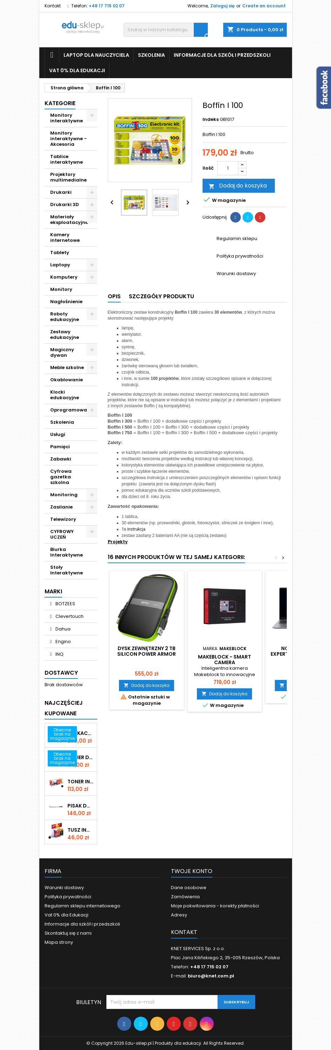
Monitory (61, 289)
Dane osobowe (188, 887)
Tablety (59, 252)
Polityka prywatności (68, 896)
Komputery (64, 277)
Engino (62, 641)
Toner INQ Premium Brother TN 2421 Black (80, 781)
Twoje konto (191, 871)
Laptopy (60, 264)
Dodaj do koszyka (237, 186)
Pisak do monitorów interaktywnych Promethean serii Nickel (80, 806)
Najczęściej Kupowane (64, 708)
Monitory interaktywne (66, 118)
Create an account (264, 6)
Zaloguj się (222, 6)
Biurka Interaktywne (66, 552)
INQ (59, 654)
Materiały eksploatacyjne (69, 219)
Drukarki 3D (64, 204)
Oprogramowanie (72, 410)
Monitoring (64, 494)
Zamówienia (185, 896)
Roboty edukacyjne (64, 317)
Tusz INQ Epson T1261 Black (80, 830)
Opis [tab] (114, 296)
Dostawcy (61, 673)
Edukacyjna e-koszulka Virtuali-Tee (80, 733)
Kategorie (60, 103)
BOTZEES (64, 603)
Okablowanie (66, 379)
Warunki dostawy (64, 887)
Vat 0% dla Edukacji (77, 70)
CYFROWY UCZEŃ (62, 534)
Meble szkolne (67, 367)
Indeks (211, 119)
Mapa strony (59, 942)
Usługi (57, 434)
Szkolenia (151, 55)
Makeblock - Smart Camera (224, 659)
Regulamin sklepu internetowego (82, 905)
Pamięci (60, 446)
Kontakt (53, 6)
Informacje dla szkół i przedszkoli (222, 55)
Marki (53, 591)
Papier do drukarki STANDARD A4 (80, 757)
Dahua (62, 629)
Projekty (118, 541)
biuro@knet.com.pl (211, 976)
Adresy (179, 915)
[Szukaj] (166, 30)
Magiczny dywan (62, 352)
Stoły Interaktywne (66, 570)
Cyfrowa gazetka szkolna (61, 477)
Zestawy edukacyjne (64, 334)
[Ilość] (227, 168)
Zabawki (60, 459)
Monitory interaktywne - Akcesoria (68, 139)
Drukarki (61, 192)
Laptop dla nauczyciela (96, 55)
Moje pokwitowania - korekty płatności (215, 905)
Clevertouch (69, 616)
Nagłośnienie (66, 301)
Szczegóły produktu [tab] (161, 296)
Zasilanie (61, 507)
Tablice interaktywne (66, 159)
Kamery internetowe (65, 237)
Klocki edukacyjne (64, 395)
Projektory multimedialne (68, 177)
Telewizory (63, 519)
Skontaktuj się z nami (68, 933)
